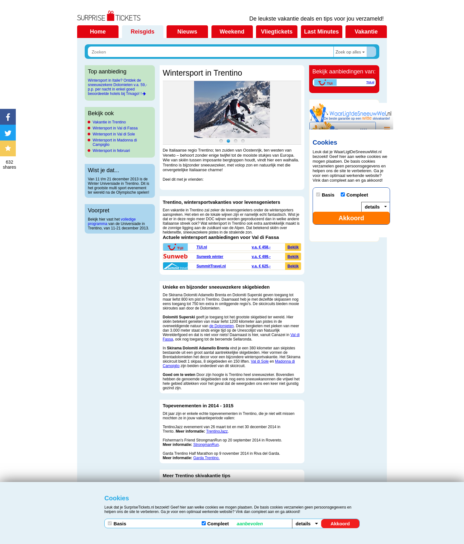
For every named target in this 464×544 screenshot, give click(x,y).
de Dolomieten (221, 326)
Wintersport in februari (111, 150)
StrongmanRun (206, 444)
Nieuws (187, 31)
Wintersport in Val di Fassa (115, 128)
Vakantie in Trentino (109, 122)
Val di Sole (260, 361)
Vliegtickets (276, 31)
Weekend (232, 31)
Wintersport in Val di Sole (114, 134)
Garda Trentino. (206, 458)
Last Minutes (321, 31)
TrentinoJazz (217, 431)
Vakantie (366, 31)
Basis (117, 523)
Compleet (232, 523)
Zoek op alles (348, 51)
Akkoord (340, 523)
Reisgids (142, 31)
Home (98, 31)
